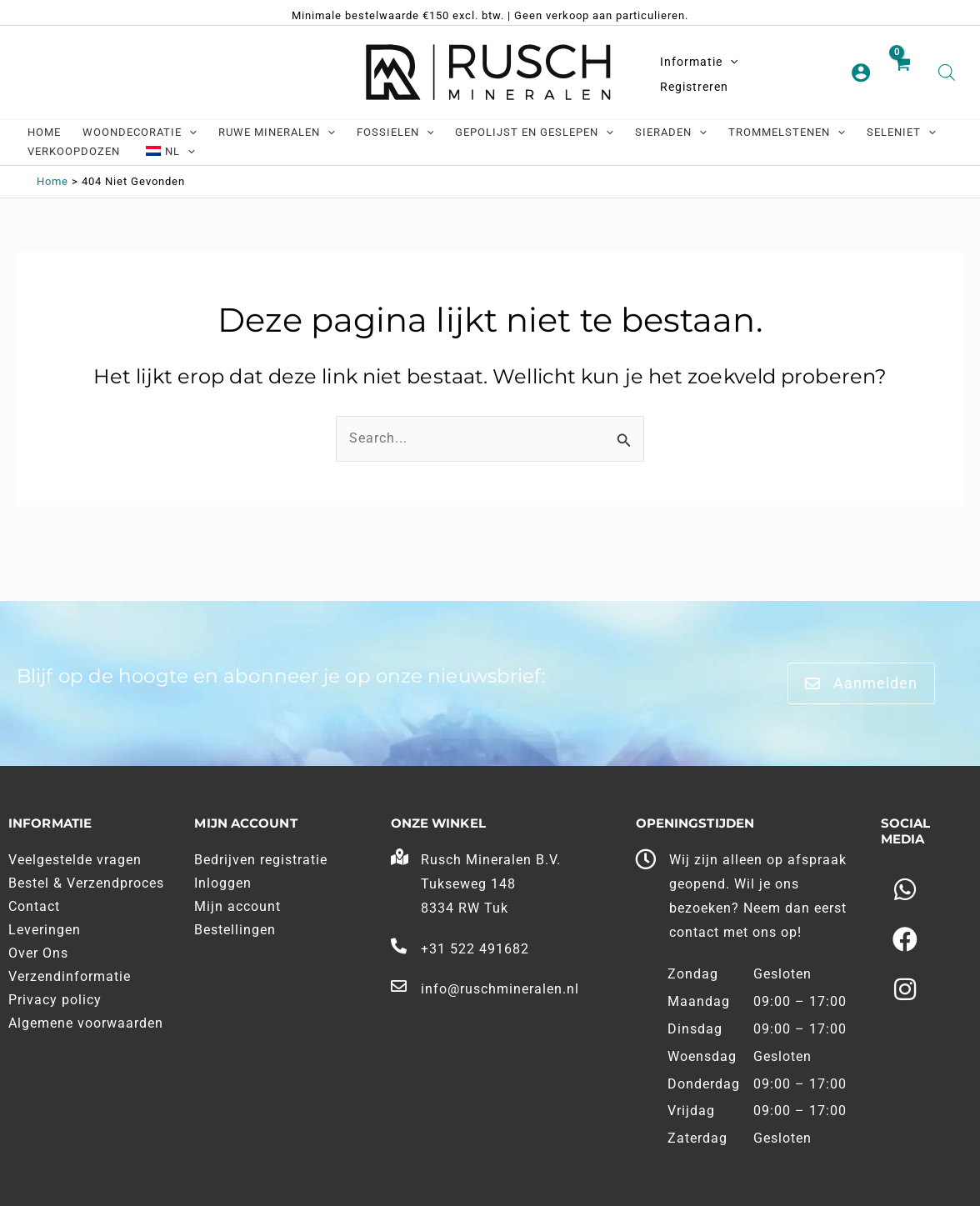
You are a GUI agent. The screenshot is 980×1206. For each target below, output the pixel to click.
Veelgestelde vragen (75, 860)
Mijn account (237, 906)
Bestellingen (235, 930)
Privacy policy (55, 1000)
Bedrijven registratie (261, 860)
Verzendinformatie (69, 976)
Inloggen (223, 883)
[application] (730, 61)
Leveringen (44, 930)
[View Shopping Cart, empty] (905, 73)
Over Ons (38, 953)
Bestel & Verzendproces (86, 883)
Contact (34, 906)
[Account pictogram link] (861, 73)
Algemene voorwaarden (85, 1023)
